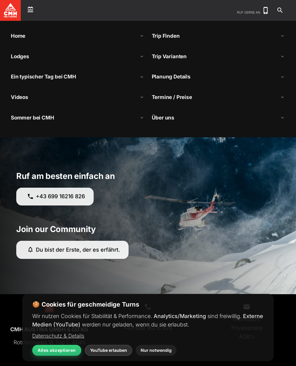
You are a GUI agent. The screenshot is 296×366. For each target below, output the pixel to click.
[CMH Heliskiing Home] (10, 10)
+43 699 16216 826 (56, 196)
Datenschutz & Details (58, 336)
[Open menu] (30, 10)
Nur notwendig (156, 350)
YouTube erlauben (108, 350)
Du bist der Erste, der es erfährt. (73, 249)
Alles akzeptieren (57, 350)
